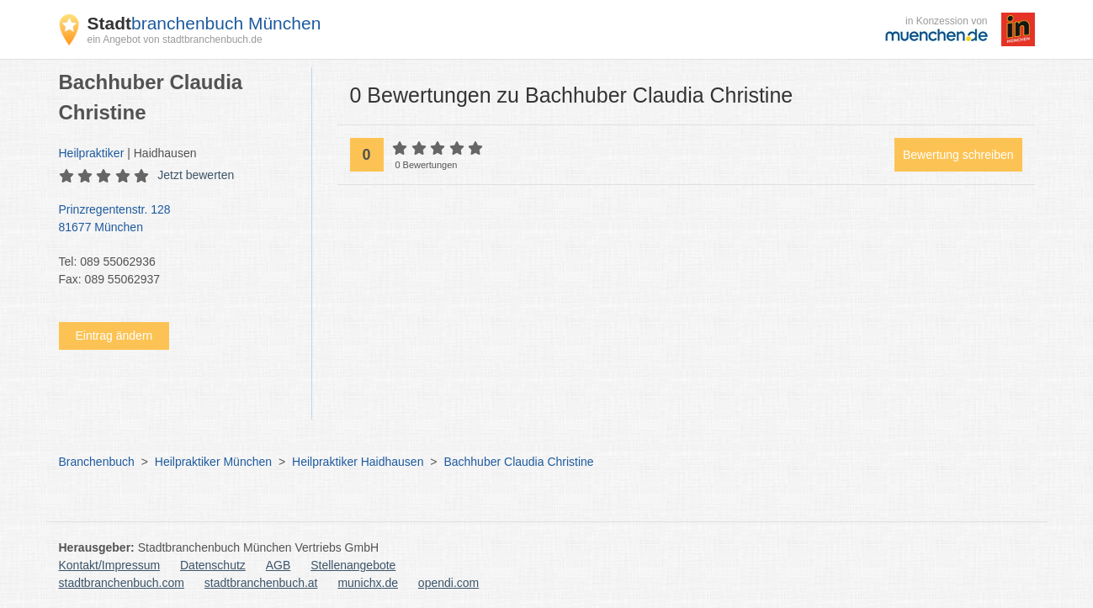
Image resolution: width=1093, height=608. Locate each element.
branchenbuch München (204, 23)
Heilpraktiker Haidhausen (357, 461)
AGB (278, 565)
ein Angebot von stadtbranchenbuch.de (175, 39)
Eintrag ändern (114, 335)
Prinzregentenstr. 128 (176, 219)
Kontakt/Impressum (110, 565)
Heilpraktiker (92, 153)
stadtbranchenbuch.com (121, 582)
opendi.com (448, 582)
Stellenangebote (352, 565)
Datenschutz (213, 565)
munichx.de (367, 582)
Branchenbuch (97, 461)
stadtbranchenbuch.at (261, 582)
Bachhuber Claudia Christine (518, 461)
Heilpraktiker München (213, 461)
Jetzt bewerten (195, 175)
